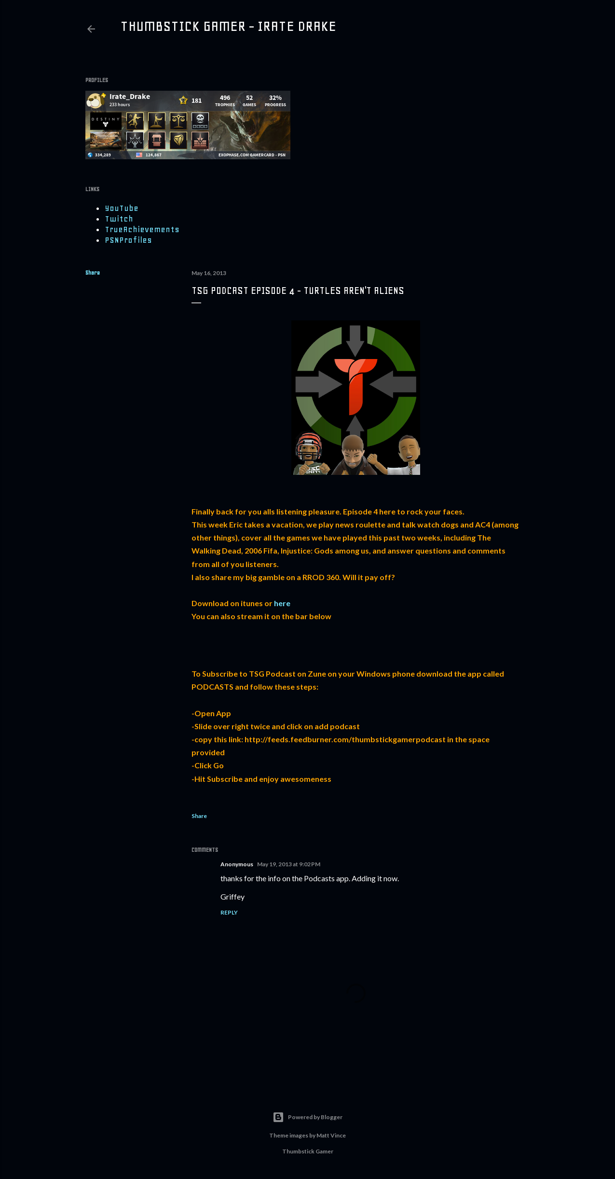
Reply (229, 912)
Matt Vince (331, 1135)
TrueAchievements (142, 229)
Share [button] (92, 272)
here (282, 603)
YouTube (121, 208)
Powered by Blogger (307, 1117)
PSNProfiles (128, 240)
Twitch (119, 218)
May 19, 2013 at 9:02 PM (288, 864)
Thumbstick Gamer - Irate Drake (228, 26)
